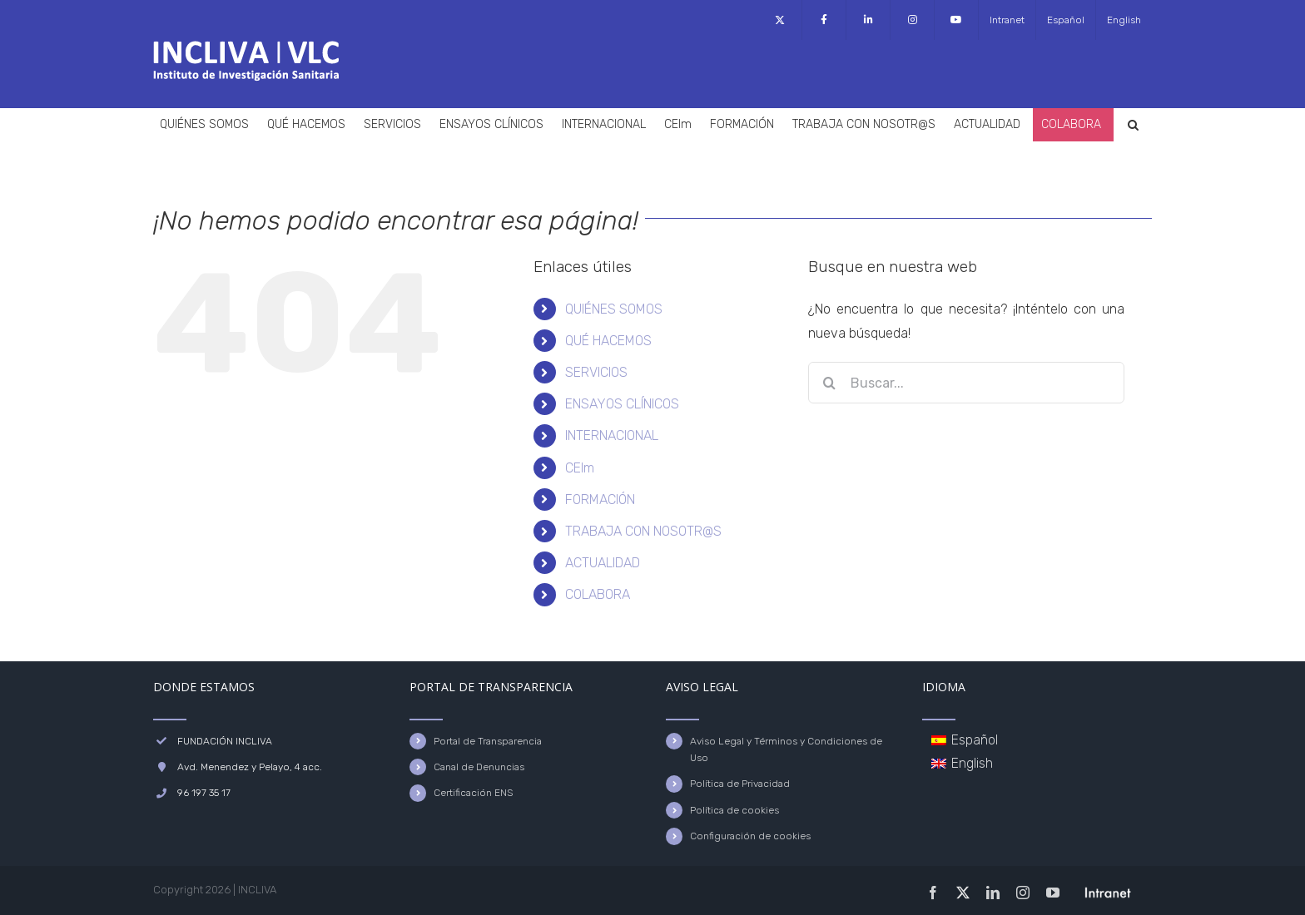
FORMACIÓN (600, 499)
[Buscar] (829, 382)
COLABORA (597, 594)
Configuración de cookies (750, 836)
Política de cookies (734, 810)
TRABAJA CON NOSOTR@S (643, 531)
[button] (1133, 124)
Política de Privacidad (740, 783)
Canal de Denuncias (479, 767)
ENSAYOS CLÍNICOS (622, 404)
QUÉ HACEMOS (608, 341)
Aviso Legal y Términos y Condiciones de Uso (786, 749)
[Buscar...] (966, 382)
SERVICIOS (596, 372)
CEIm (579, 468)
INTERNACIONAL (611, 435)
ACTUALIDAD (602, 563)
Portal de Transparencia (488, 741)
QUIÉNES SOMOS (613, 309)
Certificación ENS (473, 793)
